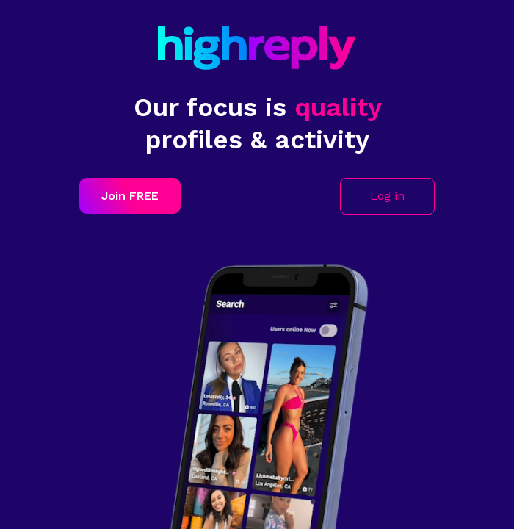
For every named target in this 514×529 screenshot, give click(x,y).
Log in (387, 196)
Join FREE (130, 196)
